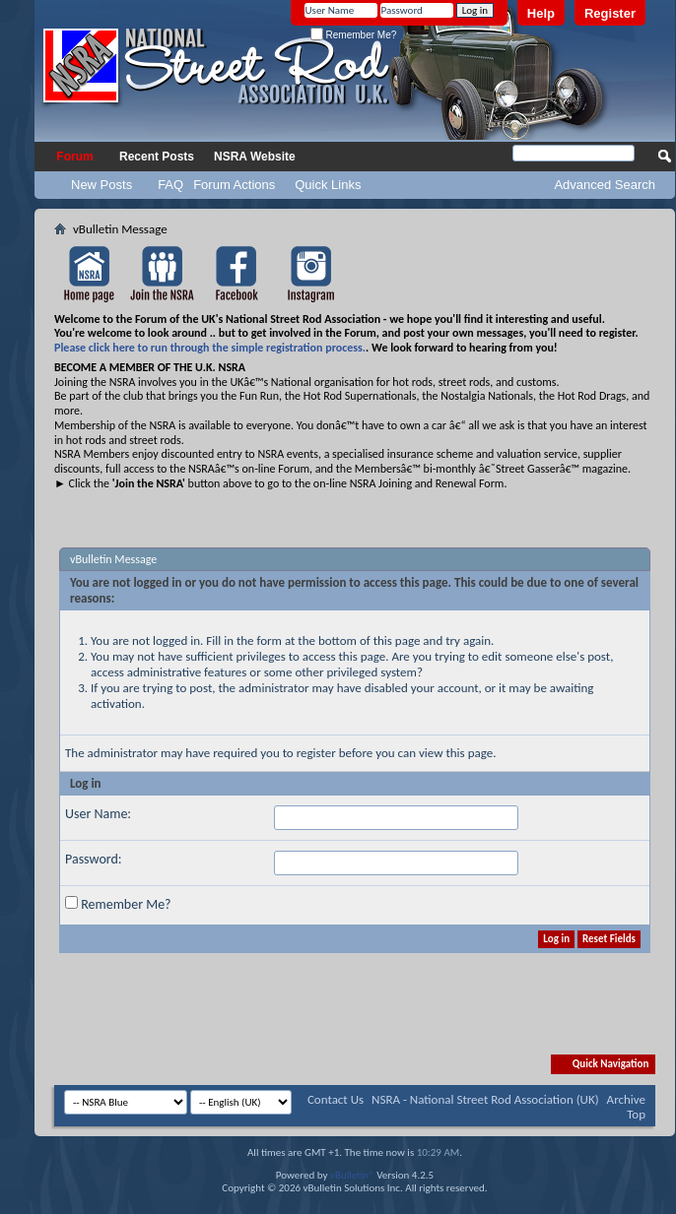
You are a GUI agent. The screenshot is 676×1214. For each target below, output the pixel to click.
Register (610, 13)
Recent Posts (156, 156)
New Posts (101, 184)
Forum (74, 156)
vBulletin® (352, 1175)
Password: (93, 859)
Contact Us (335, 1099)
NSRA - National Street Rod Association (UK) (485, 1099)
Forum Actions (234, 184)
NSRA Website (255, 156)
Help (541, 13)
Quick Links (328, 184)
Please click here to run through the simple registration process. (210, 347)
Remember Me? (353, 35)
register (316, 752)
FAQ (170, 184)
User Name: (98, 813)
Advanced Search (604, 184)
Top (636, 1114)
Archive (626, 1099)
